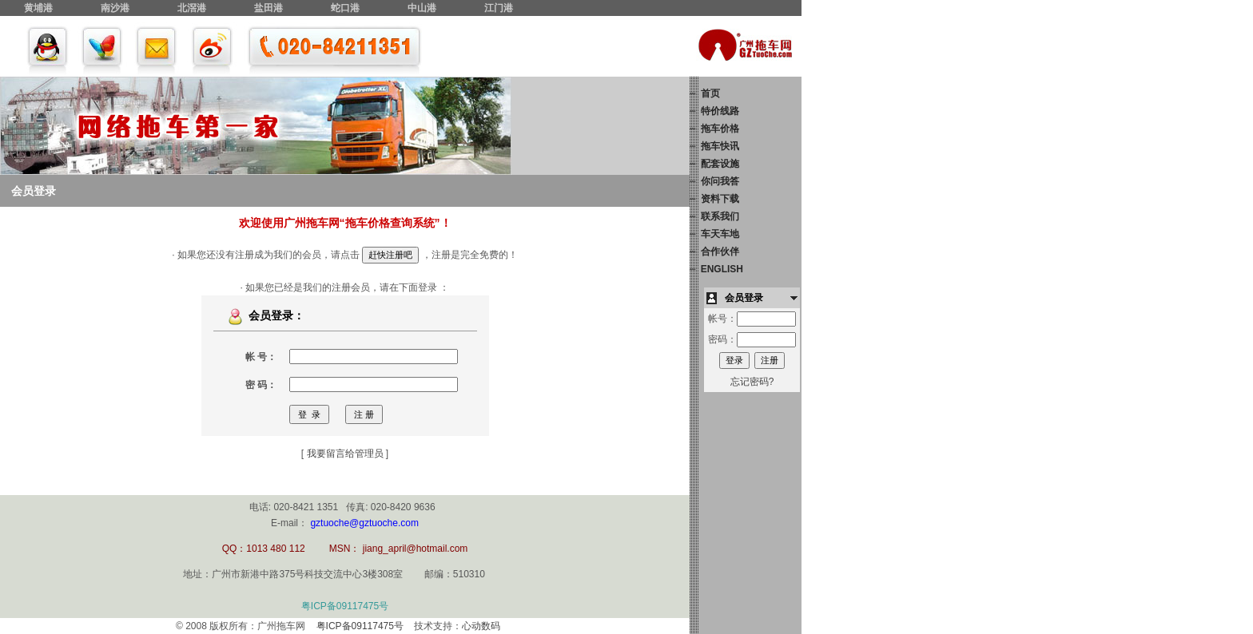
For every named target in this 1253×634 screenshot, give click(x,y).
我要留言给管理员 (345, 453)
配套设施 (720, 163)
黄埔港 (38, 8)
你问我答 (720, 181)
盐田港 (268, 8)
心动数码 (481, 626)
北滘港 (191, 8)
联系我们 (720, 216)
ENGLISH (722, 269)
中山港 (422, 8)
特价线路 (720, 111)
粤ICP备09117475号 (344, 606)
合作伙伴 (720, 251)
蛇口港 (345, 8)
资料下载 (720, 198)
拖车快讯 (720, 146)
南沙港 (115, 8)
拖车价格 (720, 128)
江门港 (498, 8)
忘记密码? (752, 381)
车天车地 (720, 234)
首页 (710, 93)
